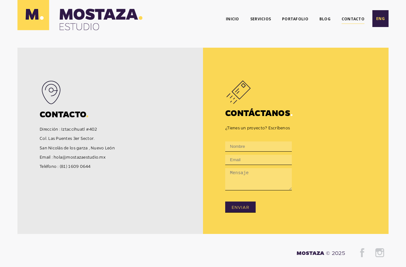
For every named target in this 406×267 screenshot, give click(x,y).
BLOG (325, 19)
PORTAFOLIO (295, 19)
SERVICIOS (260, 19)
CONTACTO (353, 19)
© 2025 (335, 252)
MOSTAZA (310, 252)
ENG (380, 18)
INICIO (232, 19)
